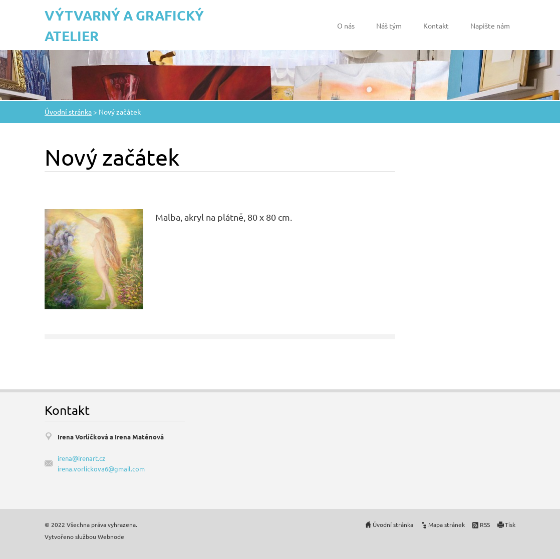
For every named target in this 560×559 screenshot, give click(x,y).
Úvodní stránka (68, 111)
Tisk (510, 524)
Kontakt (436, 25)
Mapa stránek (446, 524)
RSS (485, 524)
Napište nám (490, 25)
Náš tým (389, 25)
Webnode (111, 536)
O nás (346, 25)
